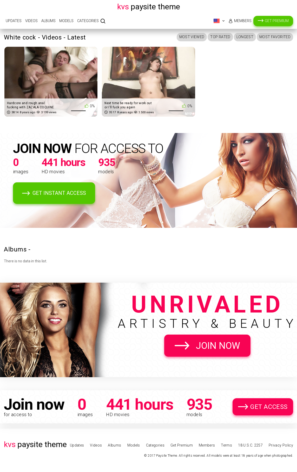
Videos (31, 21)
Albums (48, 21)
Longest (244, 37)
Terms (226, 445)
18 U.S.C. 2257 (250, 445)
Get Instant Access (59, 193)
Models (66, 21)
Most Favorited (275, 37)
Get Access (269, 406)
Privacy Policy (281, 445)
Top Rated (220, 37)
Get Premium (277, 21)
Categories (88, 21)
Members (243, 21)
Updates (14, 21)
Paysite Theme (148, 6)
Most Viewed (191, 37)
